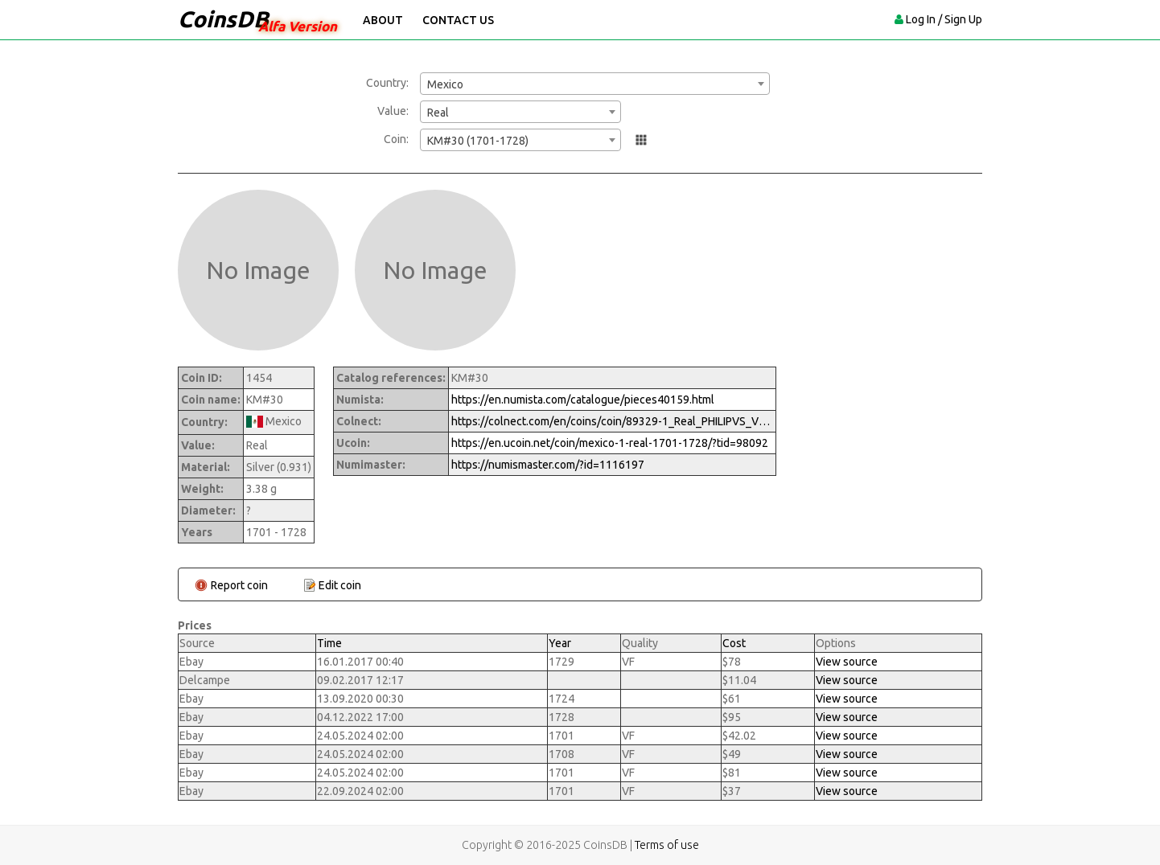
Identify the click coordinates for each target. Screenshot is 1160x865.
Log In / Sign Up (944, 19)
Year (560, 643)
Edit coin (340, 585)
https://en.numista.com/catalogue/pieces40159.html (582, 399)
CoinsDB (223, 18)
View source (847, 661)
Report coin (239, 585)
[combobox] (595, 83)
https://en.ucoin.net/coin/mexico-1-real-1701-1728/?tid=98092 (609, 443)
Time (329, 643)
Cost (734, 643)
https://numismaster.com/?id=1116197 (547, 464)
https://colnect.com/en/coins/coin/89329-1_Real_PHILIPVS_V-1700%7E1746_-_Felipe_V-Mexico (612, 421)
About (383, 20)
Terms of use (667, 844)
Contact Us (458, 20)
